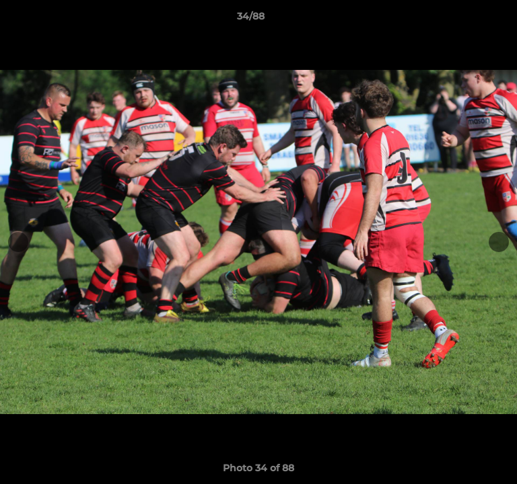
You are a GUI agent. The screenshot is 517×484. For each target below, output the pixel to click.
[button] (468, 19)
